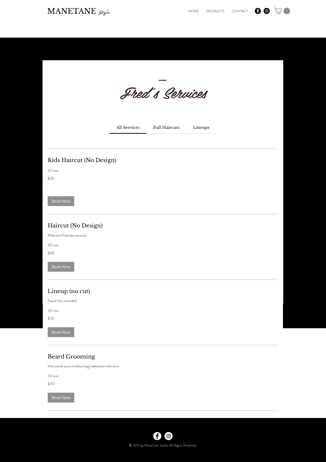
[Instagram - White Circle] (168, 436)
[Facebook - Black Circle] (258, 11)
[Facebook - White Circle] (157, 436)
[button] (61, 201)
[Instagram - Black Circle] (267, 11)
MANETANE (78, 11)
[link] (282, 11)
